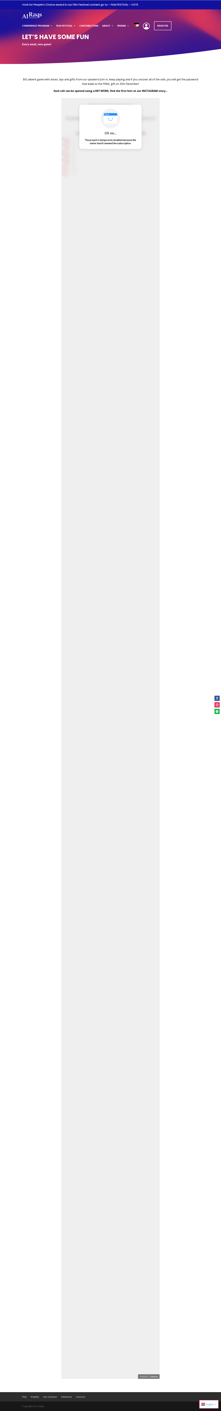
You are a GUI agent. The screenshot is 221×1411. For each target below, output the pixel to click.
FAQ (24, 1396)
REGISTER (162, 25)
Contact (80, 1396)
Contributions (89, 26)
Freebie (121, 26)
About (106, 26)
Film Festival (64, 26)
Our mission (50, 1396)
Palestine (66, 1396)
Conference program (35, 26)
